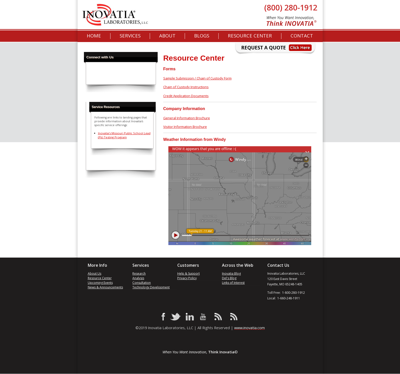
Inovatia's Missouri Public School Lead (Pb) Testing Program (124, 135)
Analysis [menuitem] (138, 278)
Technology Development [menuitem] (151, 287)
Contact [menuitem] (302, 35)
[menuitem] (201, 35)
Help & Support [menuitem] (188, 273)
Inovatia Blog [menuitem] (231, 273)
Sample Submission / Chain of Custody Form (197, 78)
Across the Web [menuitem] (237, 265)
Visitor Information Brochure (185, 126)
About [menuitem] (167, 35)
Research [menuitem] (139, 273)
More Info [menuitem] (97, 265)
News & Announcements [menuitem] (105, 287)
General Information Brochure (186, 118)
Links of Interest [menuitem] (233, 282)
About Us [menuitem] (94, 273)
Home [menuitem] (94, 35)
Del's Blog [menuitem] (229, 278)
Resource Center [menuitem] (250, 35)
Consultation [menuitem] (141, 282)
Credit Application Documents (186, 96)
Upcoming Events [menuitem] (100, 282)
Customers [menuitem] (188, 265)
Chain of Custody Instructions (186, 87)
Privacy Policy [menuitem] (187, 278)
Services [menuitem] (130, 35)
